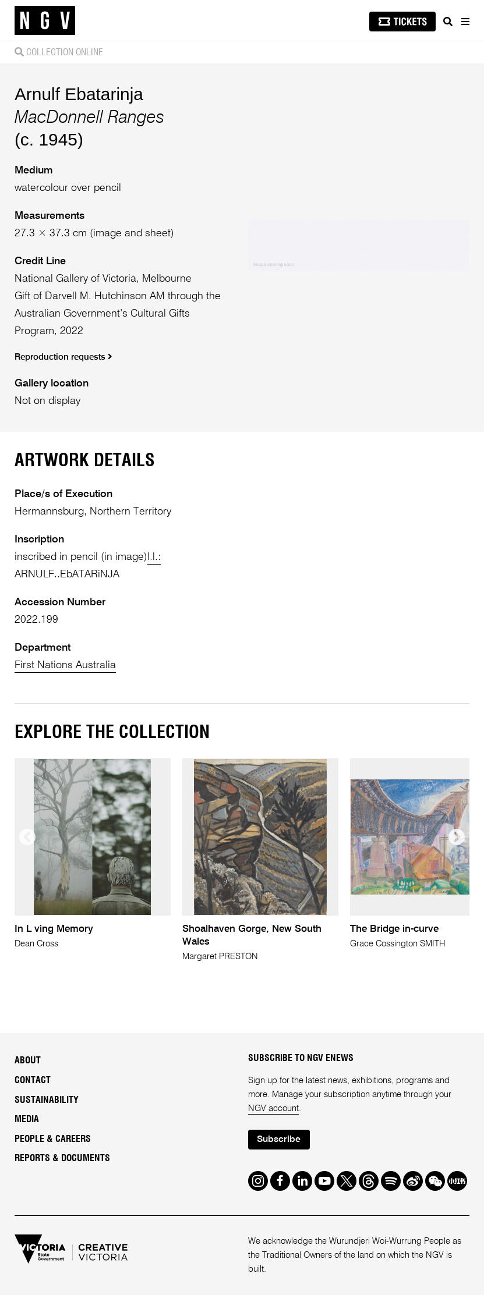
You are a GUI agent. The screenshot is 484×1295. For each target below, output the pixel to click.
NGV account (273, 1108)
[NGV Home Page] (45, 20)
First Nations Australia (65, 665)
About (28, 1060)
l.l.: (154, 557)
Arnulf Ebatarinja (79, 94)
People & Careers (53, 1139)
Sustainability (47, 1100)
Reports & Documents (62, 1158)
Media (27, 1119)
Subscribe (279, 1139)
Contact (33, 1080)
